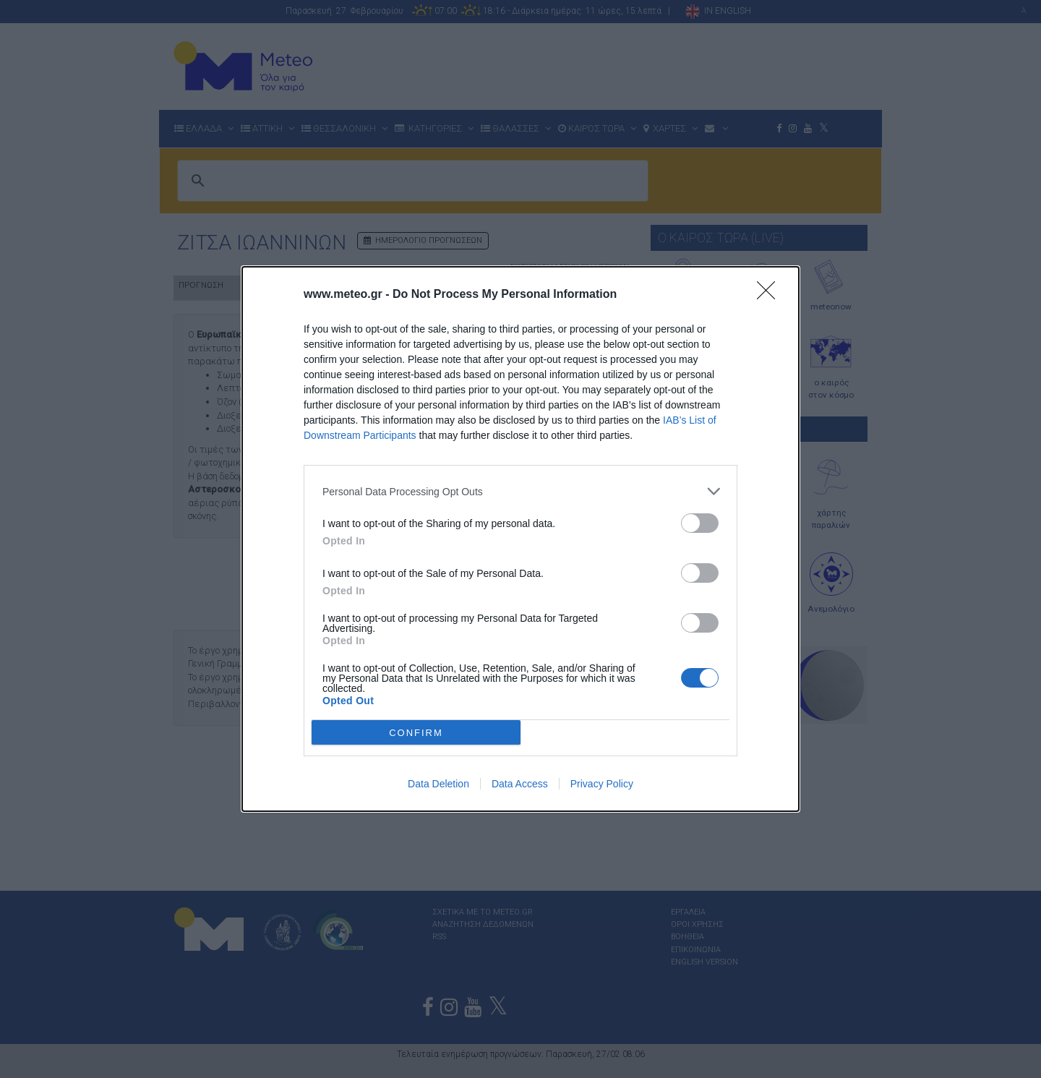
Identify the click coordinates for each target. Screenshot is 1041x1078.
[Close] (770, 295)
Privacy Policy (601, 784)
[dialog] (520, 539)
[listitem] (520, 491)
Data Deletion (438, 784)
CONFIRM (416, 732)
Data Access (520, 784)
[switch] (700, 523)
